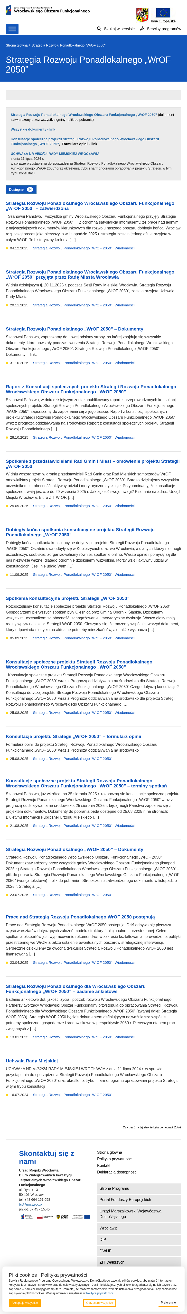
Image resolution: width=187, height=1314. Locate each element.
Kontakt (103, 1165)
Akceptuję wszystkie (25, 1303)
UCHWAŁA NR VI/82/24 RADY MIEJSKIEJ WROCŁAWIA (55, 154)
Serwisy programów (164, 29)
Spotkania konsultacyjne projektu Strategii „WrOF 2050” (68, 598)
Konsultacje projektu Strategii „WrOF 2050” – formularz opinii (73, 736)
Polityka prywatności (114, 1159)
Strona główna (109, 1152)
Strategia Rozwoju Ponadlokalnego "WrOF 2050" (72, 248)
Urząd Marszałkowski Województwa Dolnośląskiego (130, 1214)
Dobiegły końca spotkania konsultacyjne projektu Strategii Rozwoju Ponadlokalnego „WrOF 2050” (80, 532)
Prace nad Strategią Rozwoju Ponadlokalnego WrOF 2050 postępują (80, 916)
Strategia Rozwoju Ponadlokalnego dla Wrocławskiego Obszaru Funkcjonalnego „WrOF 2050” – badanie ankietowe (76, 989)
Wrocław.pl (109, 1228)
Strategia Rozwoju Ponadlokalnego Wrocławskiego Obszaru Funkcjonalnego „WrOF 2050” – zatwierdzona (90, 206)
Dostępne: (21, 189)
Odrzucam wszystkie (99, 1303)
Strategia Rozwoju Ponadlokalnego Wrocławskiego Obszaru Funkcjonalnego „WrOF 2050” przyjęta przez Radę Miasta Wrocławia (90, 274)
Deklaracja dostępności (117, 1172)
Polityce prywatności (99, 1293)
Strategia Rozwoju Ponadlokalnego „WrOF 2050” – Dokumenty (74, 328)
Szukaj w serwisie (119, 29)
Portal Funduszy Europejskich (125, 1200)
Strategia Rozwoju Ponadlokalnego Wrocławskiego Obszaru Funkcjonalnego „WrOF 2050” (84, 115)
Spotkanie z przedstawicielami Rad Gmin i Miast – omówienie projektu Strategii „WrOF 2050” (93, 464)
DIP (103, 1240)
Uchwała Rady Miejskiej (32, 1060)
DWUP (106, 1251)
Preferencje (168, 1302)
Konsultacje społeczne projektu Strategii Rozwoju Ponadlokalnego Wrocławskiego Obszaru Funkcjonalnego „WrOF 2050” (79, 664)
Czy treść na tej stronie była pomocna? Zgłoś (152, 1127)
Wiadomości (125, 248)
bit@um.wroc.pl (31, 1204)
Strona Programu (114, 1188)
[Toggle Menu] (12, 29)
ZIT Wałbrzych (112, 1262)
